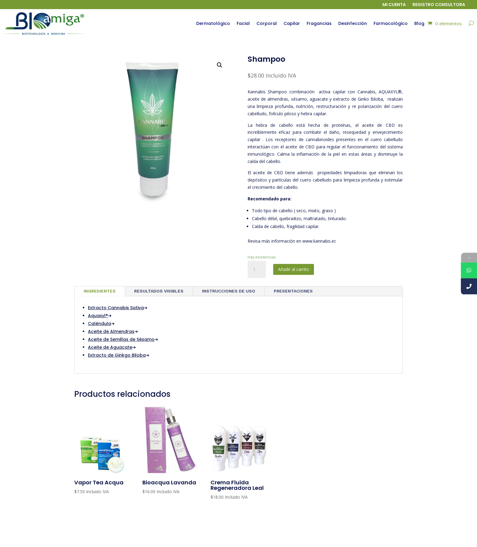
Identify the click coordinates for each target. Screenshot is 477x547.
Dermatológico (213, 23)
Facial (243, 23)
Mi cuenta (394, 5)
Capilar (292, 23)
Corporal (266, 23)
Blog (419, 23)
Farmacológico (391, 23)
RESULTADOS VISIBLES (158, 291)
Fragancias (319, 23)
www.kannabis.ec (319, 241)
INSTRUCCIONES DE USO (228, 291)
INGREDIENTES (100, 291)
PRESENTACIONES (293, 291)
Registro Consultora (439, 5)
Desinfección (352, 23)
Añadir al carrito (293, 269)
